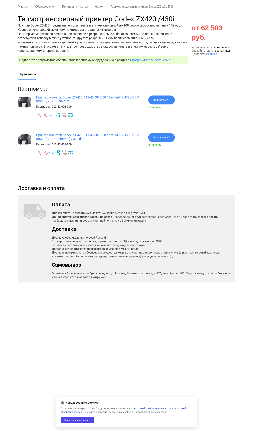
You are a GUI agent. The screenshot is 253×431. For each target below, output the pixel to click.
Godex (99, 6)
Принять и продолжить (78, 420)
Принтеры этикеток (75, 6)
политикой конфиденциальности (152, 408)
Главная (23, 6)
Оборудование (45, 6)
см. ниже (211, 54)
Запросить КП (161, 100)
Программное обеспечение (150, 60)
